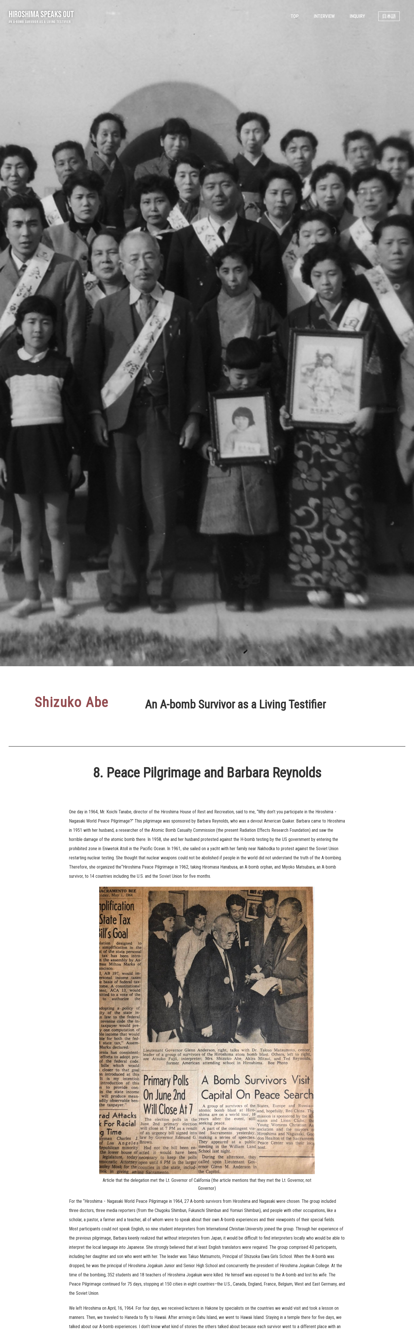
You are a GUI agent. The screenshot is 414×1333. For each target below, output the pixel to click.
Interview (324, 16)
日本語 (389, 16)
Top (295, 16)
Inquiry (357, 16)
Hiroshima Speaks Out (41, 14)
